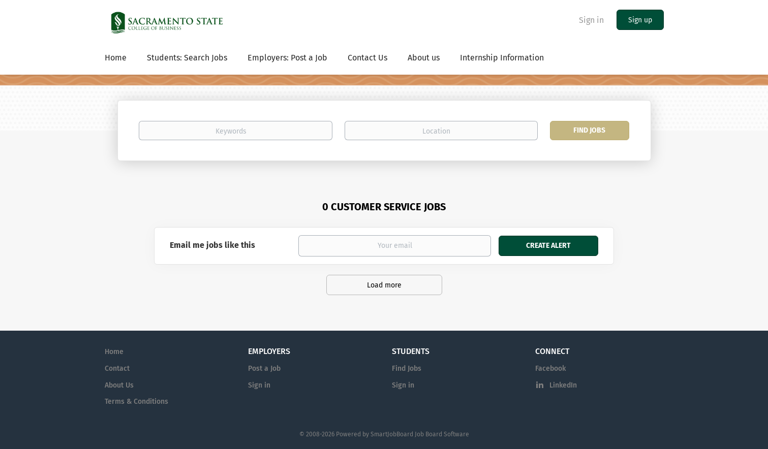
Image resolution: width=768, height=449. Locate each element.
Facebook (550, 368)
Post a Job (264, 368)
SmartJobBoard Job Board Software (420, 434)
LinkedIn (563, 385)
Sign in (591, 20)
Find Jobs (589, 130)
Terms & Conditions (136, 401)
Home (114, 351)
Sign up (640, 20)
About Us (119, 385)
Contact (117, 368)
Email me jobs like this (212, 245)
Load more (384, 285)
